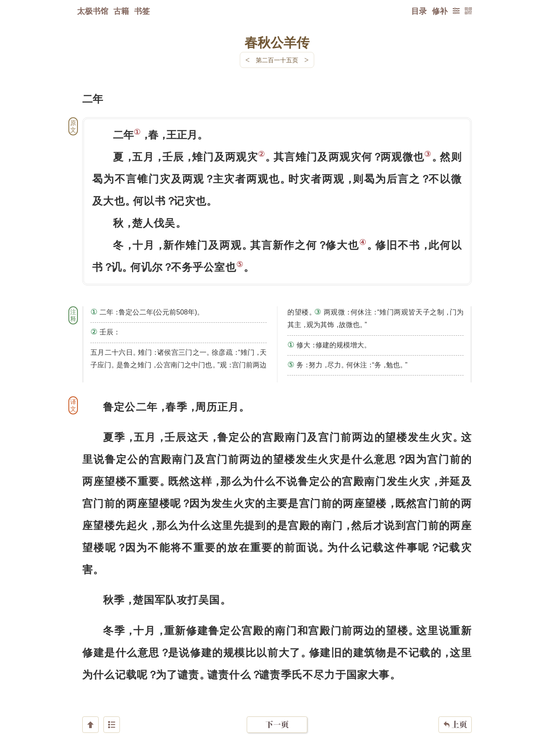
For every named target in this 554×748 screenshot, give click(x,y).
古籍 (121, 11)
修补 (440, 11)
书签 (142, 11)
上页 (455, 696)
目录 (419, 11)
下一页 (277, 696)
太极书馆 (92, 11)
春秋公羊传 (277, 42)
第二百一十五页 (277, 60)
